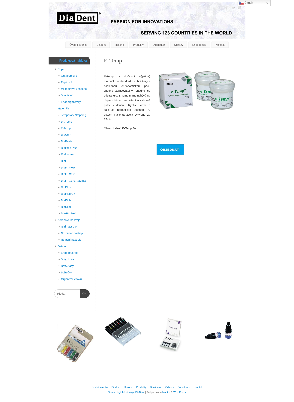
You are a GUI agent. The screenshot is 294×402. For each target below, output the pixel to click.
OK (83, 293)
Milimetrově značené (74, 88)
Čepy (61, 69)
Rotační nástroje (71, 239)
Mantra (166, 392)
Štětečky (66, 272)
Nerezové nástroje (72, 233)
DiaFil (64, 160)
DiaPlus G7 (68, 193)
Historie (119, 44)
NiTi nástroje (69, 226)
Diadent (101, 44)
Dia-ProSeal (68, 213)
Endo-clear (68, 154)
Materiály (63, 108)
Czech (246, 3)
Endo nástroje (69, 252)
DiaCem (66, 134)
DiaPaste (66, 141)
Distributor (159, 44)
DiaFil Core (68, 174)
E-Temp (66, 128)
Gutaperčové (69, 75)
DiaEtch (66, 200)
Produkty (138, 44)
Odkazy (178, 44)
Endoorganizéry (71, 101)
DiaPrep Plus (69, 147)
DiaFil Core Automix (73, 180)
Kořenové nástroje (69, 220)
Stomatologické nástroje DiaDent (126, 392)
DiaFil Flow (68, 167)
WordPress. (179, 392)
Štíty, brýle (67, 259)
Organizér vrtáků (71, 279)
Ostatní (62, 246)
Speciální (67, 95)
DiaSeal (66, 206)
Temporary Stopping (73, 115)
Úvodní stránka (78, 44)
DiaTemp (66, 121)
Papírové (66, 82)
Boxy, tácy (67, 265)
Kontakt (219, 44)
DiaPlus (66, 187)
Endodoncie (199, 44)
